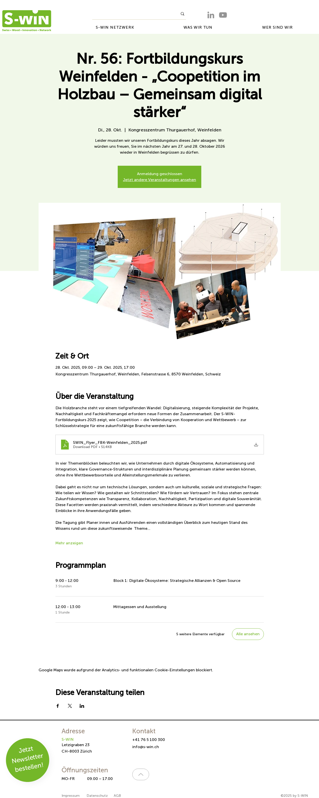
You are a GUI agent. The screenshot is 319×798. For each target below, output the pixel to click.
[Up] (140, 774)
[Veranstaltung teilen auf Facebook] (57, 706)
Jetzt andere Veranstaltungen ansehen (159, 179)
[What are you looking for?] (131, 13)
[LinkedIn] (211, 15)
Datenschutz (97, 796)
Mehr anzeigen (69, 543)
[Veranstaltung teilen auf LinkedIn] (82, 706)
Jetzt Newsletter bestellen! (27, 759)
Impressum (71, 796)
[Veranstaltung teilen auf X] (70, 706)
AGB (117, 796)
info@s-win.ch (145, 746)
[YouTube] (223, 15)
